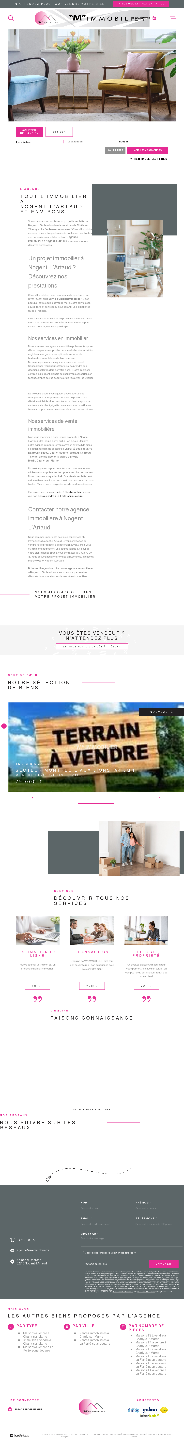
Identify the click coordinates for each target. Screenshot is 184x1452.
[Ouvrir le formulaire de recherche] (115, 150)
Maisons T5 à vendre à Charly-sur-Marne (151, 1351)
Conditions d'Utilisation (146, 1292)
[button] (158, 797)
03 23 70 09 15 (26, 1240)
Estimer (59, 131)
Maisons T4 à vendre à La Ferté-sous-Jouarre (151, 1371)
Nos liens (152, 1434)
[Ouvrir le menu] (173, 18)
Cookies (133, 1437)
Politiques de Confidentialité (123, 1292)
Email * (87, 1218)
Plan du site (115, 1434)
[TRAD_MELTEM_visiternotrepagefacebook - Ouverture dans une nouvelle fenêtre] (4, 726)
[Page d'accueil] (92, 18)
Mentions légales (130, 1434)
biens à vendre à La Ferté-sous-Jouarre (59, 500)
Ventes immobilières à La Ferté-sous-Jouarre (94, 1341)
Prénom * (143, 1202)
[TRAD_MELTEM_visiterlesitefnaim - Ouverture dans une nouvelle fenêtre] (163, 1410)
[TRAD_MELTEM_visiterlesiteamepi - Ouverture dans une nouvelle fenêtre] (134, 1410)
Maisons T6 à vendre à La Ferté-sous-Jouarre (151, 1364)
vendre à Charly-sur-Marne (69, 497)
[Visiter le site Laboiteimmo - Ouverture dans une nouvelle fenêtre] (19, 1435)
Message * (90, 1234)
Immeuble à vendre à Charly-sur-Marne (37, 1341)
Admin (143, 1434)
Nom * (85, 1202)
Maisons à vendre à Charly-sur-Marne (36, 1334)
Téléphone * (146, 1218)
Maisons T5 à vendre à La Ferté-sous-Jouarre (151, 1358)
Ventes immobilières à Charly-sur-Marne (94, 1334)
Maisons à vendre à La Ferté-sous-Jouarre (38, 1348)
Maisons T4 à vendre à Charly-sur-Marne (151, 1344)
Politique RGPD (165, 1434)
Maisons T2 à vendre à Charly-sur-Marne (151, 1337)
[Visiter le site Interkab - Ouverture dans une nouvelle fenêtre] (149, 1415)
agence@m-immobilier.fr (33, 1250)
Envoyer (163, 1263)
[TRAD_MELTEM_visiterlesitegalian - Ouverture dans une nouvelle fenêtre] (150, 1410)
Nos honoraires (101, 1434)
